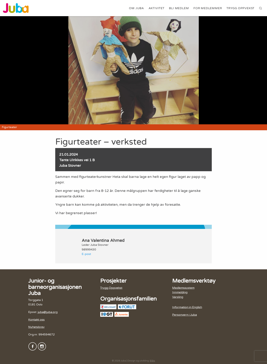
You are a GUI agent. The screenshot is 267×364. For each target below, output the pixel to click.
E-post (86, 254)
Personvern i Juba (184, 315)
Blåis (152, 360)
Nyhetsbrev (36, 327)
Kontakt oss (36, 319)
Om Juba (136, 8)
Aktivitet (156, 8)
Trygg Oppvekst (240, 8)
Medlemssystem (183, 288)
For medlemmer (207, 8)
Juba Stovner (70, 165)
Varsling (177, 297)
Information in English (187, 307)
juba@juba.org (48, 312)
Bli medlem (179, 8)
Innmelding (179, 292)
